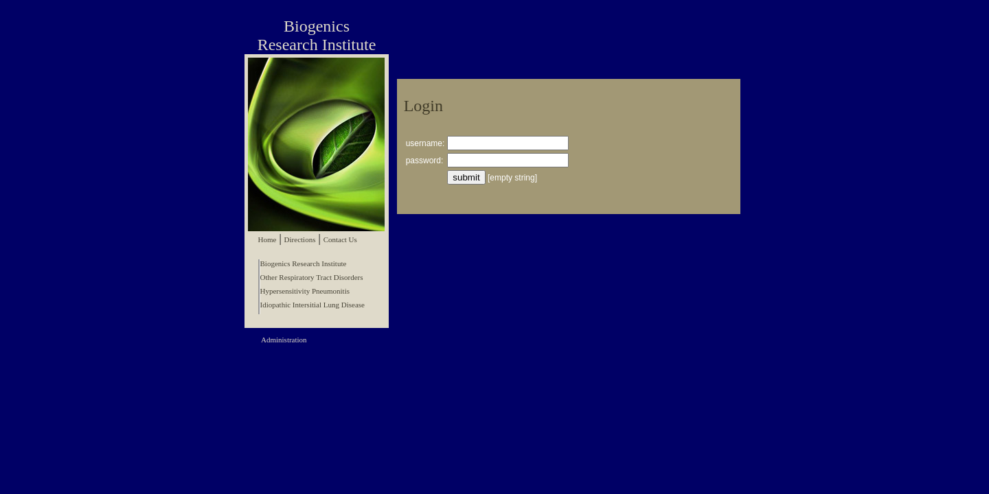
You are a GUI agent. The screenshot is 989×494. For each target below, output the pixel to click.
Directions (300, 239)
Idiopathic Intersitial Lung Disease (312, 305)
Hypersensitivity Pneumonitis (305, 291)
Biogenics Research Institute (303, 263)
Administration (284, 340)
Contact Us (340, 239)
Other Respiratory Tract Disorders (311, 277)
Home (267, 239)
